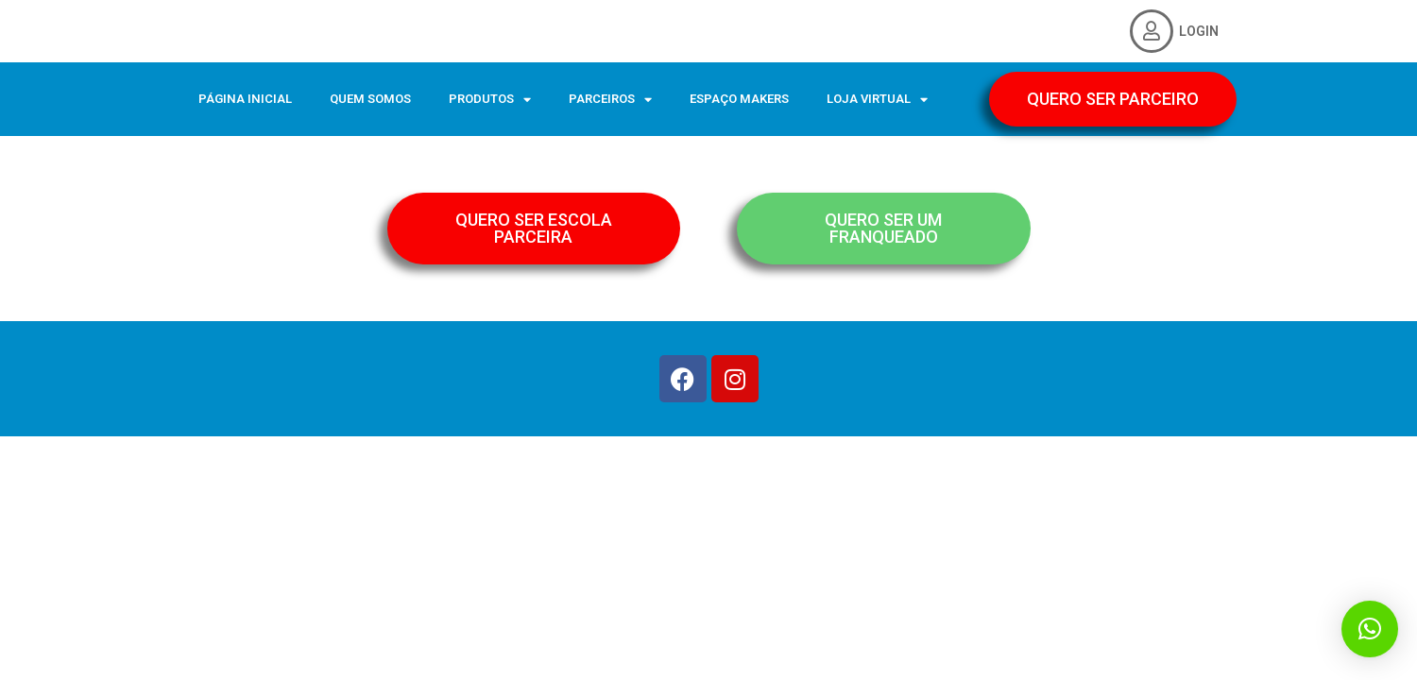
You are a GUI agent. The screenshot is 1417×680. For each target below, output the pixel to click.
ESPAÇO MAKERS (739, 99)
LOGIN (1199, 31)
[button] (1369, 629)
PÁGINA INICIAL (245, 99)
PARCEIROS (610, 99)
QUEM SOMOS (370, 99)
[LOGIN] (1151, 31)
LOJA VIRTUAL (877, 99)
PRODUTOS (490, 99)
